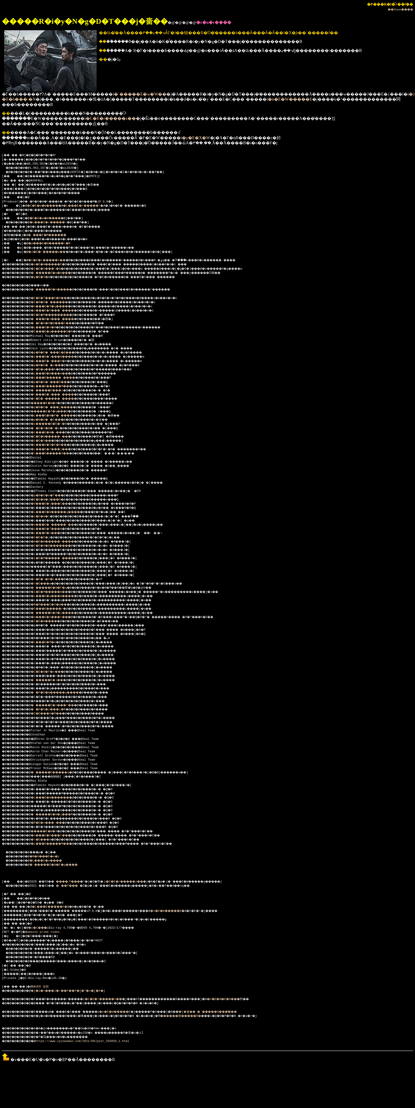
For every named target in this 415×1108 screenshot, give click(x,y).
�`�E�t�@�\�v (50, 428)
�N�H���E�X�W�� (55, 605)
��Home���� (400, 9)
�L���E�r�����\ (91, 206)
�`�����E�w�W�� (140, 94)
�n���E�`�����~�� (59, 525)
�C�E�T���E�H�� (55, 298)
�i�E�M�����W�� (55, 592)
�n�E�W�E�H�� (257, 999)
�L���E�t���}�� (55, 449)
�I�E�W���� (49, 621)
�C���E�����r (53, 609)
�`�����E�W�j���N (58, 815)
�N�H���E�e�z (50, 857)
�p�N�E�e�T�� (51, 496)
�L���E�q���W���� (59, 596)
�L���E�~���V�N (55, 361)
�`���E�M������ (53, 235)
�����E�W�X (49, 403)
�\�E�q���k (48, 369)
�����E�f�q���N (55, 411)
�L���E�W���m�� (55, 374)
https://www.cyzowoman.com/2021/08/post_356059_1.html (87, 1041)
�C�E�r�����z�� (111, 118)
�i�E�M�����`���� (59, 558)
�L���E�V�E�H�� (55, 445)
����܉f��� (75, 882)
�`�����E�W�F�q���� (60, 865)
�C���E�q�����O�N (58, 332)
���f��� (74, 886)
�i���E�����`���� (60, 378)
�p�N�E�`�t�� (51, 420)
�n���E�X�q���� (55, 306)
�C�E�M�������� (56, 315)
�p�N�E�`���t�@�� (57, 353)
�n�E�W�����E (290, 99)
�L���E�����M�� (56, 386)
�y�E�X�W (196, 137)
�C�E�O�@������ (55, 546)
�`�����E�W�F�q (55, 588)
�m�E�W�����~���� (59, 542)
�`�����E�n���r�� (59, 705)
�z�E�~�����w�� (52, 252)
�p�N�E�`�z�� (51, 365)
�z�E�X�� (46, 441)
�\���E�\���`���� (59, 395)
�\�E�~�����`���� (59, 399)
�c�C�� (40, 928)
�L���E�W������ (56, 798)
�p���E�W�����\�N (55, 243)
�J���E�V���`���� (59, 311)
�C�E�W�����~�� (55, 437)
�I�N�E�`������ (55, 302)
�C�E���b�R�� (52, 714)
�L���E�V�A (48, 327)
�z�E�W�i (45, 517)
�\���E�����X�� (56, 454)
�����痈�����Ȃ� (207, 1016)
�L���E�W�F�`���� (58, 416)
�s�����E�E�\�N (55, 424)
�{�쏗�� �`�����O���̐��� (247, 1012)
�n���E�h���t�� (55, 617)
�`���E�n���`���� (59, 319)
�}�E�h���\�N (51, 269)
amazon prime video (45, 932)
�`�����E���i (53, 390)
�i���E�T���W (52, 529)
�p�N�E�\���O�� (55, 382)
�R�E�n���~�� (52, 823)
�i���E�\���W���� (59, 357)
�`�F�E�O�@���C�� (57, 323)
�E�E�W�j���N (51, 500)
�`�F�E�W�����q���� (62, 693)
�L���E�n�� (49, 533)
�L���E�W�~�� (52, 433)
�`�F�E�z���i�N (54, 710)
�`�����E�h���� (56, 290)
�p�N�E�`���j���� (58, 407)
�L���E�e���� (51, 861)
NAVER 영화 (44, 987)
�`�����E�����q (56, 773)
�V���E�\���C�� (55, 504)
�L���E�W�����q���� (63, 512)
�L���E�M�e (48, 642)
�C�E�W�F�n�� (51, 672)
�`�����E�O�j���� (59, 613)
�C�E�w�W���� (47, 206)
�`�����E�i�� (53, 680)
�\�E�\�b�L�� (51, 579)
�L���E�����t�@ (57, 907)
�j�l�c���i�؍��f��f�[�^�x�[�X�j (76, 991)
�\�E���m (46, 584)
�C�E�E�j (45, 538)
